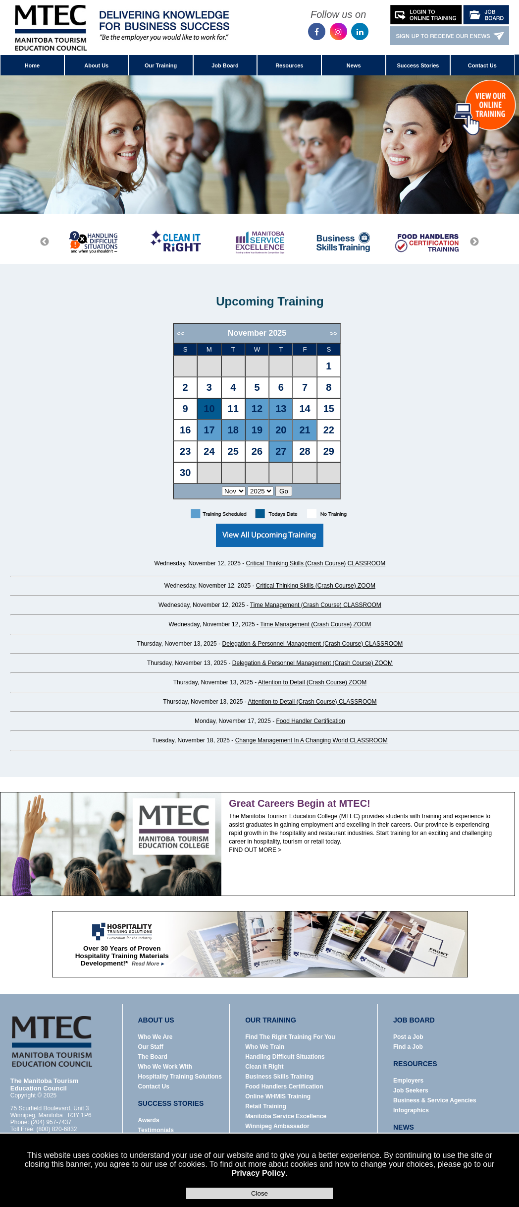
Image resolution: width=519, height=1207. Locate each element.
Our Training (161, 65)
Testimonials (155, 1130)
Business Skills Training (279, 1076)
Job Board (224, 65)
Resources (289, 65)
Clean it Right (264, 1066)
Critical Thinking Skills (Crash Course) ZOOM (315, 585)
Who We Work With (165, 1066)
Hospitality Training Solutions (179, 1076)
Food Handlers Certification (284, 1086)
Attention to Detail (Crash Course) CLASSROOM (312, 701)
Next (474, 242)
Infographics (411, 1110)
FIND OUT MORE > (255, 849)
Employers (408, 1080)
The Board (152, 1056)
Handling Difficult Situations (285, 1056)
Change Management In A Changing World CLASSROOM (311, 740)
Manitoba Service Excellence (285, 1116)
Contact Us (482, 65)
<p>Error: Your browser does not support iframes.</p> (269, 411)
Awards (148, 1120)
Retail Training (265, 1106)
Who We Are (155, 1036)
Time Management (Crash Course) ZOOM (315, 624)
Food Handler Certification (310, 721)
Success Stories (418, 65)
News (354, 65)
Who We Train (264, 1046)
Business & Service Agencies (434, 1100)
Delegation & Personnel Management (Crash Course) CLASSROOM (312, 643)
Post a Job (408, 1036)
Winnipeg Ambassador (277, 1126)
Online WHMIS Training (278, 1096)
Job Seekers (410, 1090)
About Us (96, 65)
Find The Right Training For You (290, 1036)
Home (32, 65)
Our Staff (150, 1046)
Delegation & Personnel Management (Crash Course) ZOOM (312, 663)
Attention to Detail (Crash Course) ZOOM (312, 682)
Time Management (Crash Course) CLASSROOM (315, 605)
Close (259, 1193)
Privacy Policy (259, 1173)
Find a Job (408, 1046)
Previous (45, 242)
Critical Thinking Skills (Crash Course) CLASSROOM (316, 563)
